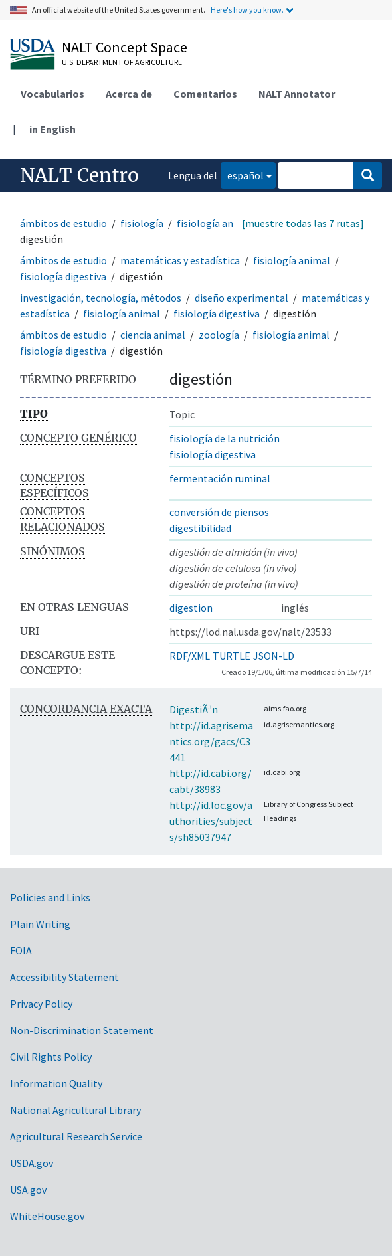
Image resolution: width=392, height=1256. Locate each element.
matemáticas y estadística (180, 260)
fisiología (141, 223)
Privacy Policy (41, 1003)
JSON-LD (273, 655)
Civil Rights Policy (51, 1056)
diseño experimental (241, 297)
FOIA (21, 950)
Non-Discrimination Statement (81, 1030)
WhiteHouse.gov (47, 1216)
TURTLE (231, 655)
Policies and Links (50, 897)
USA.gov (28, 1189)
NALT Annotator (296, 93)
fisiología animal (215, 223)
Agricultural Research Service (76, 1136)
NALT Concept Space (124, 47)
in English (52, 128)
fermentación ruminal (219, 478)
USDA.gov (31, 1163)
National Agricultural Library (75, 1110)
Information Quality (56, 1083)
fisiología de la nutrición (224, 438)
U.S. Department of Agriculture (122, 62)
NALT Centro (79, 175)
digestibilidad (200, 528)
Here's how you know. (247, 10)
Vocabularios (52, 93)
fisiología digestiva (63, 276)
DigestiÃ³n (193, 709)
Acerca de (129, 93)
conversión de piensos (219, 512)
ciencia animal (152, 334)
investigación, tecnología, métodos (100, 297)
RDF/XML (189, 655)
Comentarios (205, 93)
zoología (219, 334)
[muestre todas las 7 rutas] (303, 223)
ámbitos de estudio (63, 223)
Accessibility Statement (64, 977)
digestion (191, 607)
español (242, 174)
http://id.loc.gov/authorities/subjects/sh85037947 (210, 821)
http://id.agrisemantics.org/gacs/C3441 (211, 741)
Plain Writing (40, 924)
